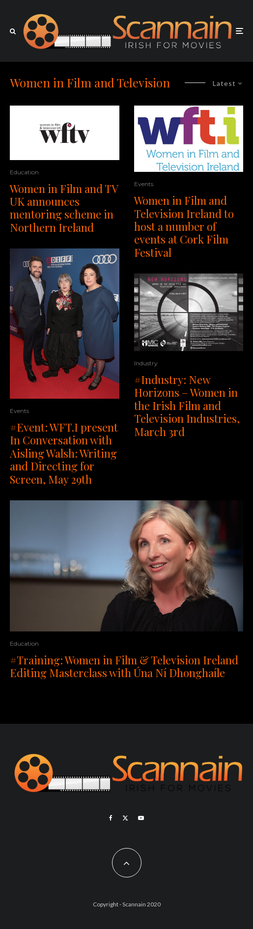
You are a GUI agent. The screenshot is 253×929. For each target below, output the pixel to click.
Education (24, 172)
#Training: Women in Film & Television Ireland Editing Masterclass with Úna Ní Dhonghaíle (124, 667)
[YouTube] (141, 818)
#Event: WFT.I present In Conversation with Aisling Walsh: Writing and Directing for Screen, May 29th (64, 453)
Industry (146, 363)
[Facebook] (110, 818)
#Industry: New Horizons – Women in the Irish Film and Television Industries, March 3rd (187, 405)
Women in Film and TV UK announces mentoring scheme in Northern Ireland (64, 208)
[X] (125, 818)
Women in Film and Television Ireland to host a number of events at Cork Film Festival (184, 226)
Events (19, 410)
